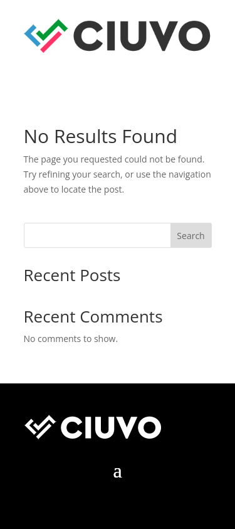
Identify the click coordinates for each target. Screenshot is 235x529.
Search (190, 236)
